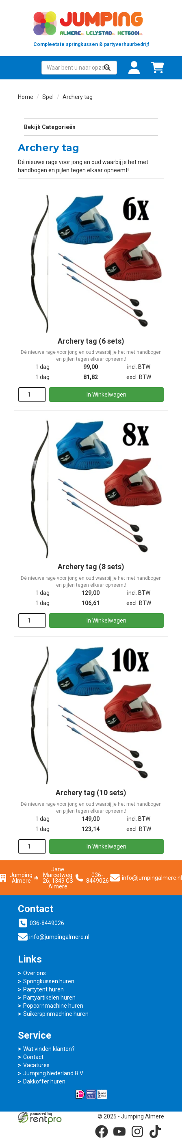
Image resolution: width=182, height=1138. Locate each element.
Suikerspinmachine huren (56, 1014)
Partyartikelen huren (49, 997)
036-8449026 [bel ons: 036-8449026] (47, 923)
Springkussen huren (48, 981)
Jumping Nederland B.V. (53, 1073)
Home (25, 97)
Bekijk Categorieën (91, 126)
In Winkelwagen (106, 394)
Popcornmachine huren (53, 1005)
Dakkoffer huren (44, 1081)
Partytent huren (43, 989)
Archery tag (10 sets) (91, 792)
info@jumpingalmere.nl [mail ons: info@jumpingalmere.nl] (59, 937)
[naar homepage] (91, 28)
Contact (33, 1057)
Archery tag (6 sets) (91, 341)
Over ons (34, 973)
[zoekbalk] (79, 68)
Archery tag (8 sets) (91, 566)
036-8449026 (92, 878)
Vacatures (36, 1065)
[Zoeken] (107, 67)
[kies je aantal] (32, 394)
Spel (48, 97)
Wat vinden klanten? (49, 1049)
